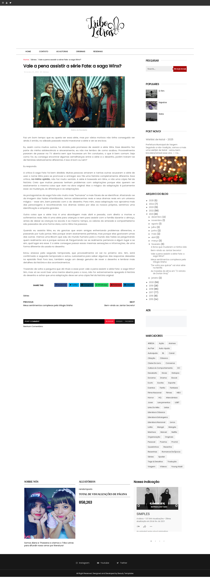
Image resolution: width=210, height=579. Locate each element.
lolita (149, 429)
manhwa (151, 434)
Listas (166, 409)
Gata (160, 114)
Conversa (169, 365)
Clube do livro (154, 365)
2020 (151, 284)
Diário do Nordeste (78, 130)
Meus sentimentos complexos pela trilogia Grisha (167, 262)
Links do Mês (153, 409)
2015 (151, 301)
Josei (149, 404)
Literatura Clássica (156, 414)
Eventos (151, 389)
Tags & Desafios (154, 463)
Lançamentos (163, 404)
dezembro (156, 216)
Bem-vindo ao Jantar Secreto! (165, 252)
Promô (174, 444)
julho (153, 226)
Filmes (169, 394)
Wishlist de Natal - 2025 (159, 139)
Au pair (150, 350)
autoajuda (152, 355)
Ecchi (149, 385)
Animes (171, 345)
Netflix (174, 434)
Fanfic (162, 389)
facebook (127, 322)
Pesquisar (179, 69)
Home (28, 51)
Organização (153, 439)
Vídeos (163, 468)
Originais (80, 51)
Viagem (151, 468)
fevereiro (155, 243)
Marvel (163, 434)
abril (153, 237)
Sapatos (162, 102)
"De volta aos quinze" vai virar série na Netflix (167, 268)
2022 (151, 210)
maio (154, 233)
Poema (163, 444)
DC (178, 370)
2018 (151, 291)
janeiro (154, 280)
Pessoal (151, 444)
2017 (151, 294)
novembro (156, 220)
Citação (151, 360)
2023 (151, 207)
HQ (159, 399)
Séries (35, 59)
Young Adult (176, 468)
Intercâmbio (171, 399)
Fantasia (173, 389)
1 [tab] (151, 543)
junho (154, 230)
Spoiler (161, 458)
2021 (151, 213)
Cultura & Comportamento (159, 370)
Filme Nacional (154, 394)
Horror (150, 399)
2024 (151, 203)
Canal (171, 355)
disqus (117, 322)
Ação (161, 345)
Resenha (167, 449)
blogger (107, 322)
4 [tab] (164, 543)
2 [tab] (155, 543)
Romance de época (170, 454)
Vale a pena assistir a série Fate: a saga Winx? (167, 257)
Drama (163, 380)
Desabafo (152, 375)
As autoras (62, 51)
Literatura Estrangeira (157, 419)
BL (163, 355)
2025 (151, 200)
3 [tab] (159, 543)
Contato (43, 51)
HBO (178, 394)
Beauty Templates (126, 575)
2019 (151, 287)
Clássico (164, 360)
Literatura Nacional (156, 424)
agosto (154, 223)
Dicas (164, 375)
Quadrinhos (152, 449)
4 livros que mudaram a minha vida (165, 248)
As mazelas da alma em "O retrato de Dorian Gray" (167, 274)
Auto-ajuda (164, 350)
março (154, 240)
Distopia (175, 375)
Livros (172, 424)
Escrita (160, 385)
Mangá (160, 429)
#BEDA (150, 345)
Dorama (151, 380)
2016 (151, 298)
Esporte (171, 385)
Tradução (171, 463)
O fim (161, 90)
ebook (174, 380)
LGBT (177, 404)
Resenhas (97, 51)
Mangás (172, 429)
